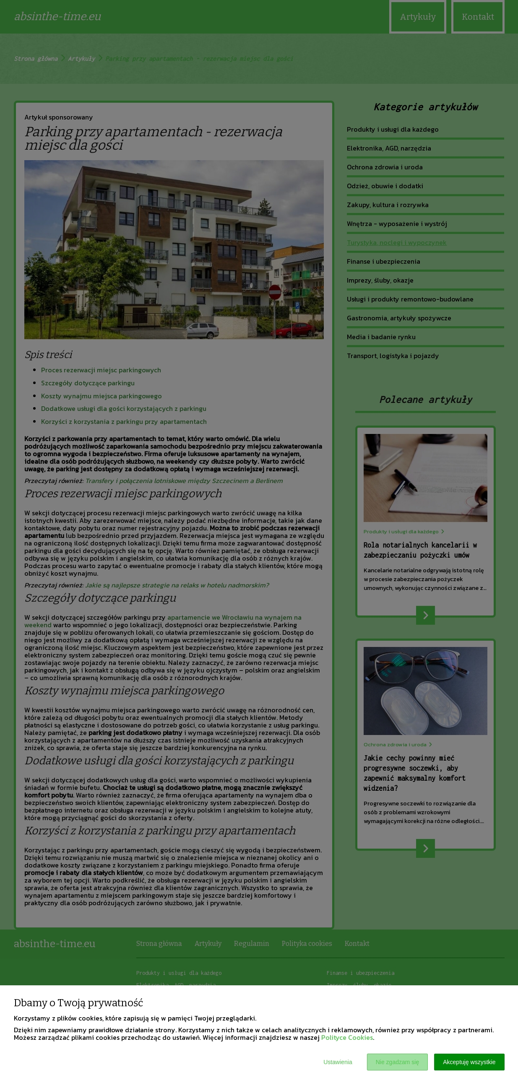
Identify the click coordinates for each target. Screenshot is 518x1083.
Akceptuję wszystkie (469, 1062)
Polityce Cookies (347, 1037)
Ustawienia (337, 1062)
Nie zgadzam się (397, 1062)
